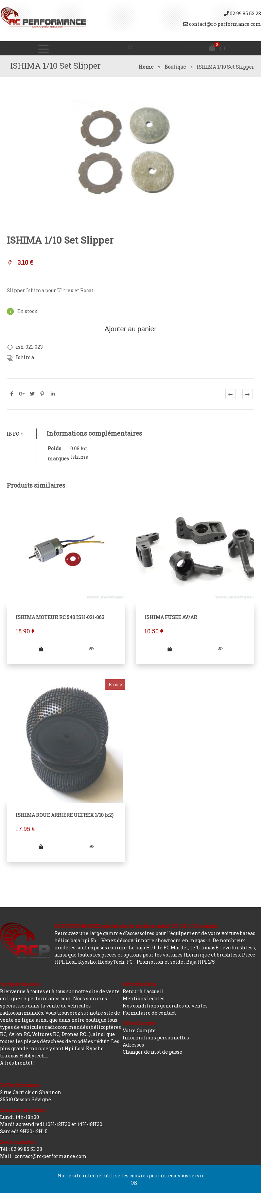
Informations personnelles (156, 1037)
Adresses (133, 1044)
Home (146, 67)
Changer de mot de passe (152, 1052)
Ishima (25, 357)
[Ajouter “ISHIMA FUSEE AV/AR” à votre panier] (169, 649)
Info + (15, 434)
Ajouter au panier (130, 329)
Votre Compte (139, 1030)
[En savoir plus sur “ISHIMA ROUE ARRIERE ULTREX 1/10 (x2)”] (41, 847)
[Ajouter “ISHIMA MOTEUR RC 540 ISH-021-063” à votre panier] (41, 649)
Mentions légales (143, 998)
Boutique (175, 67)
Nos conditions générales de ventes (165, 1005)
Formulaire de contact (149, 1013)
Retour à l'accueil (143, 991)
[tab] (21, 433)
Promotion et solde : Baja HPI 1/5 (176, 962)
